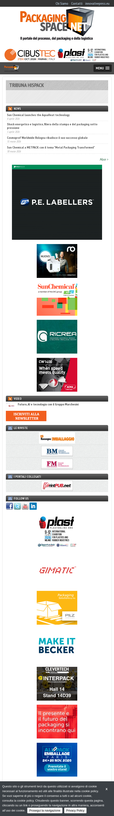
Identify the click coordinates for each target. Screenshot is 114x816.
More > (104, 159)
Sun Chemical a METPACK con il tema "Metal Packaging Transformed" (51, 147)
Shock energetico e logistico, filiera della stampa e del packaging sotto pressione (52, 126)
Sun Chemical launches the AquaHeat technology (38, 115)
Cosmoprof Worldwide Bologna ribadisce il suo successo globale (47, 137)
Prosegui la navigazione (44, 810)
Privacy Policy (75, 810)
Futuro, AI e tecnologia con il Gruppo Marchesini (42, 404)
